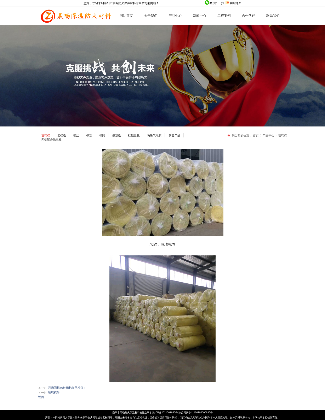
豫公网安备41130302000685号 (195, 412)
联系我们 (273, 15)
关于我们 (150, 15)
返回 (41, 397)
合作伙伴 (248, 15)
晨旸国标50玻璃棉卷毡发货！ (67, 387)
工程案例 (224, 15)
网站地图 (233, 3)
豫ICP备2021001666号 (165, 412)
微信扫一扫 (215, 3)
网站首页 (126, 15)
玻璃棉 (282, 135)
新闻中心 (199, 15)
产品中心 (175, 15)
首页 (256, 135)
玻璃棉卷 (54, 392)
